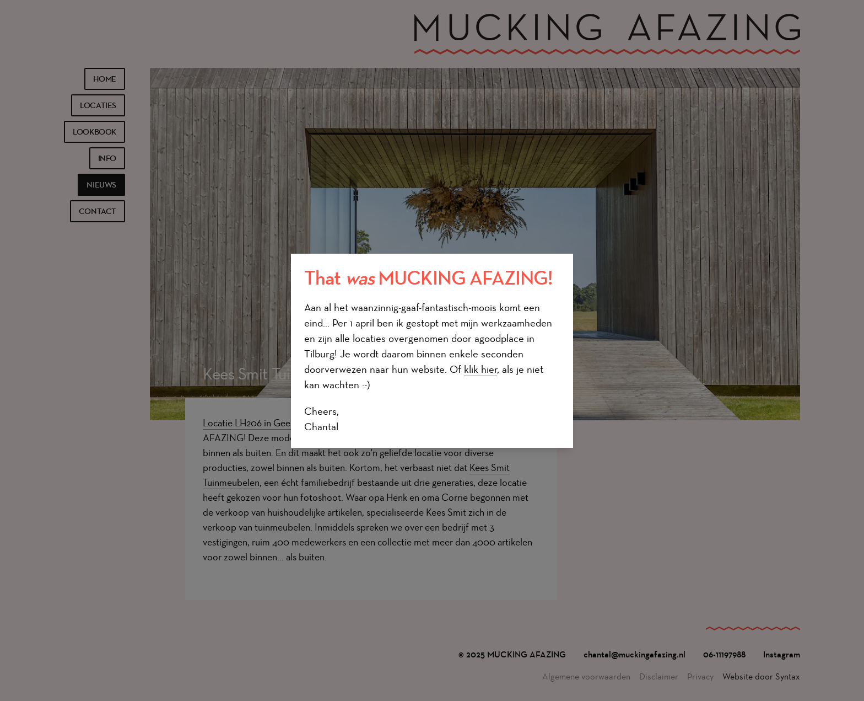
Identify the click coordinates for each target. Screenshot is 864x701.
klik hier (480, 369)
